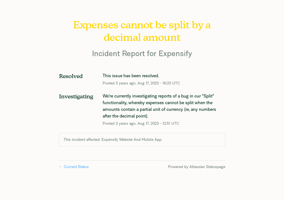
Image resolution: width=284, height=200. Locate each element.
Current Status (74, 166)
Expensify (175, 53)
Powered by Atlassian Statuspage (196, 166)
